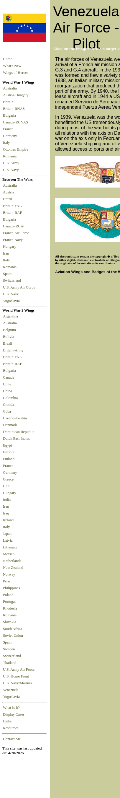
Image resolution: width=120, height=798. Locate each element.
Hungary (10, 247)
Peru (6, 581)
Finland (8, 459)
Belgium (9, 330)
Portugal (9, 602)
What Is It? (11, 708)
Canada (8, 377)
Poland (8, 595)
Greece (8, 479)
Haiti (7, 486)
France (9, 129)
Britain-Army (13, 350)
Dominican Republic (18, 432)
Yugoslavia (12, 301)
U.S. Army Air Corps (19, 287)
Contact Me (12, 739)
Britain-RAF (13, 213)
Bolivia (8, 337)
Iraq (6, 513)
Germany (11, 136)
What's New (12, 66)
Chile (7, 384)
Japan (7, 534)
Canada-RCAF (15, 226)
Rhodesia (10, 608)
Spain (7, 274)
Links (7, 721)
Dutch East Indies (16, 439)
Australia (11, 88)
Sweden (9, 649)
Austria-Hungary (16, 95)
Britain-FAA (13, 206)
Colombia (10, 398)
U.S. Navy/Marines (17, 683)
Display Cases (13, 714)
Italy (7, 143)
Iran (7, 253)
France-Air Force (17, 233)
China (7, 391)
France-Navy (13, 240)
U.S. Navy (11, 170)
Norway (9, 574)
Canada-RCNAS (16, 122)
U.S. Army (11, 163)
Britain (9, 102)
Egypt (7, 445)
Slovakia (9, 622)
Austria (9, 192)
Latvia (8, 540)
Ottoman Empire (16, 149)
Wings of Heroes (15, 73)
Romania (11, 156)
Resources (11, 728)
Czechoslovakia (15, 418)
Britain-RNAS (15, 109)
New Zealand (13, 568)
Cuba (7, 411)
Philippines (11, 588)
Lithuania (10, 547)
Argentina (10, 316)
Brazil (8, 199)
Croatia (8, 405)
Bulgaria (10, 115)
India (7, 500)
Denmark (10, 425)
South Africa (12, 629)
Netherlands (12, 561)
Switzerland (12, 281)
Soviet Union (13, 635)
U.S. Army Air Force (18, 669)
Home (7, 59)
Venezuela (11, 690)
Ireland (8, 520)
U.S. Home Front (16, 676)
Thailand (9, 663)
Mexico (8, 554)
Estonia (8, 452)
